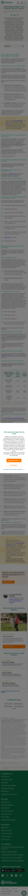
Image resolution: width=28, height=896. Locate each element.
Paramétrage (14, 465)
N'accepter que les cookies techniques (14, 469)
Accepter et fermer (14, 460)
